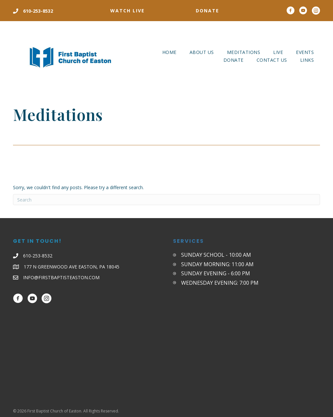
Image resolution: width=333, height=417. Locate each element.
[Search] (166, 199)
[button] (127, 10)
